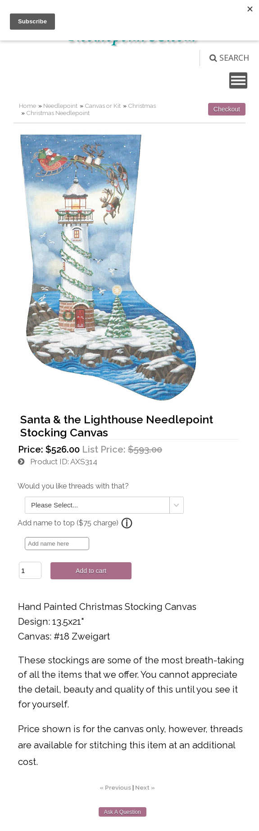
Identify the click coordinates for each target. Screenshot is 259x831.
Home (27, 105)
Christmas (142, 105)
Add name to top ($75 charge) (68, 523)
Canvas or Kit (103, 105)
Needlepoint (60, 105)
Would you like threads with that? (73, 486)
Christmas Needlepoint (58, 112)
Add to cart (91, 571)
